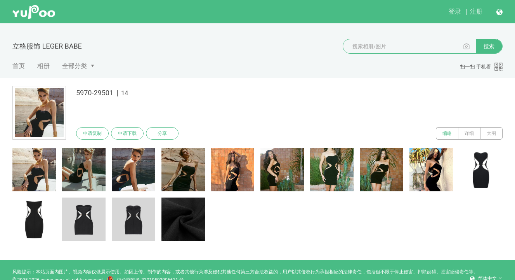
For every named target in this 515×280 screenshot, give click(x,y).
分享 (162, 133)
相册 (43, 66)
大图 (491, 133)
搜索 (489, 46)
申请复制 (92, 133)
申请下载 (127, 133)
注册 (476, 11)
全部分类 (74, 66)
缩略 (447, 133)
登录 (455, 11)
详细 (469, 133)
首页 (18, 66)
